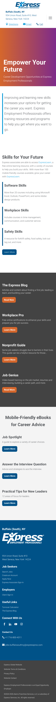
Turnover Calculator (10, 607)
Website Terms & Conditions (15, 669)
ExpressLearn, (45, 162)
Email (28, 24)
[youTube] (16, 624)
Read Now (9, 300)
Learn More (9, 252)
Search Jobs (7, 572)
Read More (9, 389)
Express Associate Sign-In (13, 582)
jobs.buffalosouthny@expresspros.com (24, 645)
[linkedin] (10, 624)
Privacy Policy (9, 674)
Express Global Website (13, 665)
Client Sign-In (7, 595)
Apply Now (6, 579)
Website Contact (10, 678)
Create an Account (10, 575)
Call (41, 24)
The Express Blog (9, 611)
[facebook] (4, 624)
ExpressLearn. (13, 176)
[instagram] (21, 624)
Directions (13, 24)
